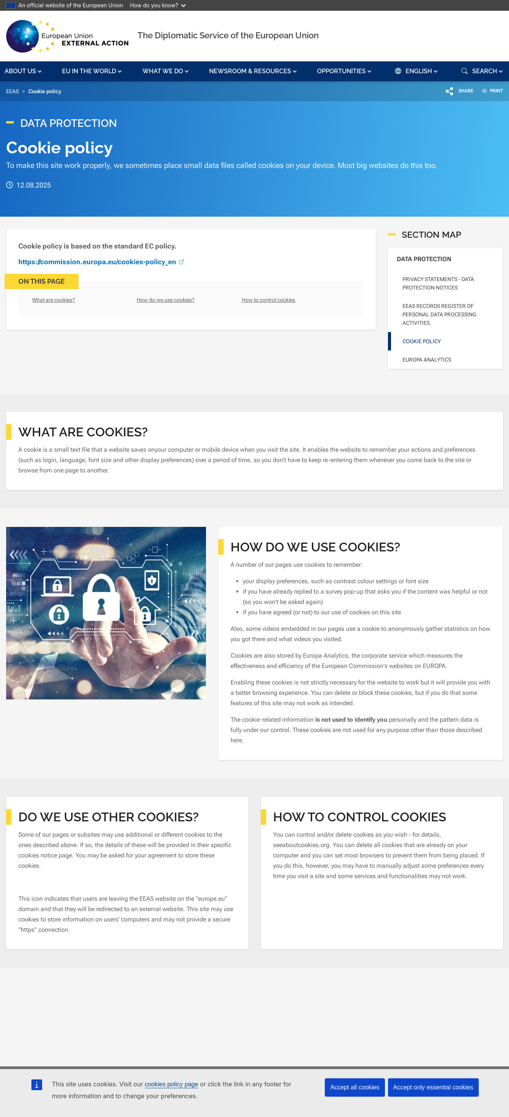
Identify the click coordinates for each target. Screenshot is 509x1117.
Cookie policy (422, 341)
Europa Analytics (427, 360)
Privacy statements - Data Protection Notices (438, 283)
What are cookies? (53, 300)
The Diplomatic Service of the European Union (228, 35)
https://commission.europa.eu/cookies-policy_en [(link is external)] (102, 262)
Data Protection (424, 259)
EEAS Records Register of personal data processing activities (439, 314)
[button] (24, 71)
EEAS (12, 91)
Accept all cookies (354, 1087)
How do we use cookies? (166, 300)
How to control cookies (268, 300)
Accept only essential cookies (433, 1087)
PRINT (489, 91)
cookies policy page (171, 1084)
